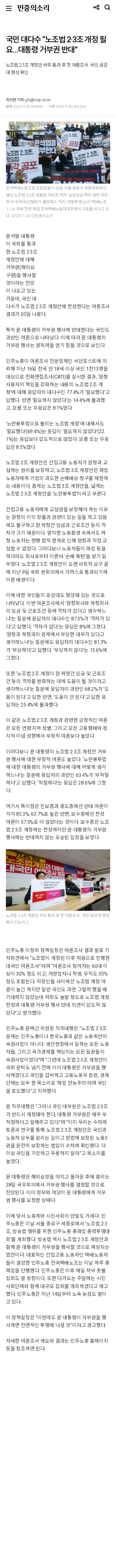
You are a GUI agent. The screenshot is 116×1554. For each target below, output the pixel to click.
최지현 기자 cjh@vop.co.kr (28, 99)
